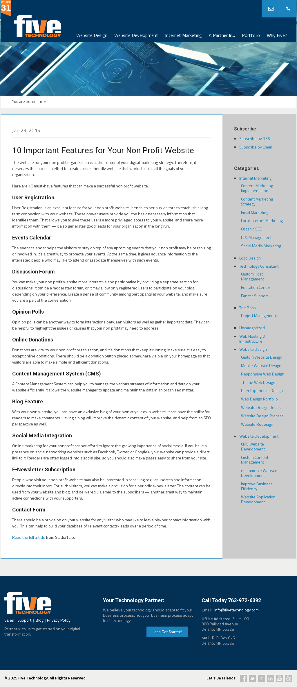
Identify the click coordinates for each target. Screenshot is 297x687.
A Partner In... (222, 35)
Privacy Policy (58, 620)
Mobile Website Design (261, 365)
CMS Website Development (253, 446)
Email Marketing (254, 212)
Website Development (136, 35)
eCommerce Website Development (259, 472)
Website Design (91, 35)
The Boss (247, 308)
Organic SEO (251, 229)
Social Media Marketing (261, 246)
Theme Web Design (258, 382)
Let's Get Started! (167, 632)
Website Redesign (257, 424)
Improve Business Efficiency (257, 486)
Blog (40, 620)
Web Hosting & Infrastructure (252, 338)
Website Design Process (262, 416)
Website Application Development (258, 499)
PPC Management (256, 237)
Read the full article (28, 537)
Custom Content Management (254, 459)
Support (24, 620)
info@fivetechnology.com (236, 610)
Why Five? (277, 35)
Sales (9, 620)
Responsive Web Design (262, 374)
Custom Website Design (261, 357)
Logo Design (250, 258)
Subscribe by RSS (254, 138)
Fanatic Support (254, 296)
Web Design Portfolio (259, 399)
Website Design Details (261, 407)
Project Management (259, 315)
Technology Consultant (258, 266)
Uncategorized (252, 328)
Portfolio (251, 35)
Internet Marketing (183, 35)
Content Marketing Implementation (257, 188)
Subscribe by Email (255, 147)
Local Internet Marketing (262, 220)
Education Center (255, 287)
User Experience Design (262, 390)
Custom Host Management (252, 276)
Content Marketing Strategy (257, 201)
